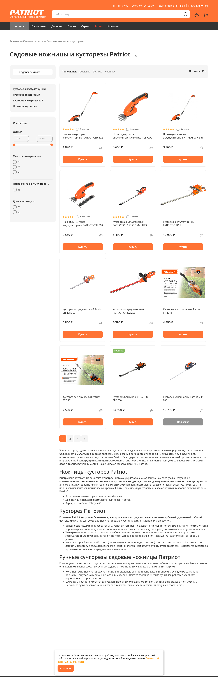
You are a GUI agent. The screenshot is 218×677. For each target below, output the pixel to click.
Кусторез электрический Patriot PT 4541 (182, 311)
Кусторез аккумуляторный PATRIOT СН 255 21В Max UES (130, 223)
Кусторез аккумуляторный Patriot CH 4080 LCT (82, 311)
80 (19, 212)
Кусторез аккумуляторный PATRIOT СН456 (178, 223)
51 (19, 206)
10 (19, 161)
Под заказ (183, 422)
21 (19, 190)
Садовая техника (27, 72)
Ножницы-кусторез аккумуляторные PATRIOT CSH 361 (183, 136)
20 (19, 172)
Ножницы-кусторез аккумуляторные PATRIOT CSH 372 (83, 136)
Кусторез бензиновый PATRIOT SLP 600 (131, 398)
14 (19, 166)
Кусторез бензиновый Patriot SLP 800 (183, 398)
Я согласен (66, 668)
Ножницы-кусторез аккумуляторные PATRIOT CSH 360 (83, 223)
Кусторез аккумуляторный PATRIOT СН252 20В (128, 311)
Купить (82, 159)
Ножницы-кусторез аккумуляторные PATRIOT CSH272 (132, 136)
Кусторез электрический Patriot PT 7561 (81, 398)
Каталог (19, 26)
